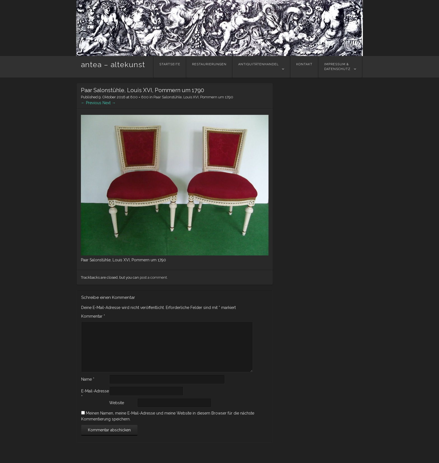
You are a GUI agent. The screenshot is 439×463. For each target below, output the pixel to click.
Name (87, 379)
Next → (109, 103)
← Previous (91, 103)
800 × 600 (139, 97)
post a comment (153, 277)
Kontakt (304, 66)
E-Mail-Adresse (95, 394)
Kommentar (93, 316)
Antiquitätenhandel (258, 66)
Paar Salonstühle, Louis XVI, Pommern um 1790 (193, 97)
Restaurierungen (209, 66)
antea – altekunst (113, 65)
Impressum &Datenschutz (337, 66)
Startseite (169, 66)
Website (116, 403)
